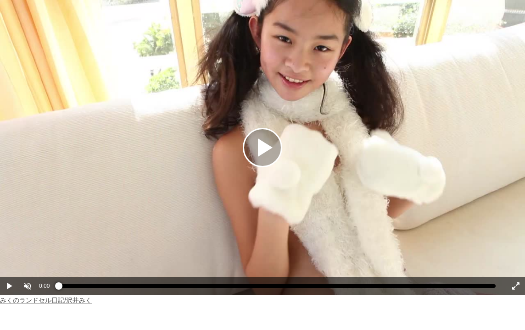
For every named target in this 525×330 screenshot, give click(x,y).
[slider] (277, 288)
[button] (27, 286)
